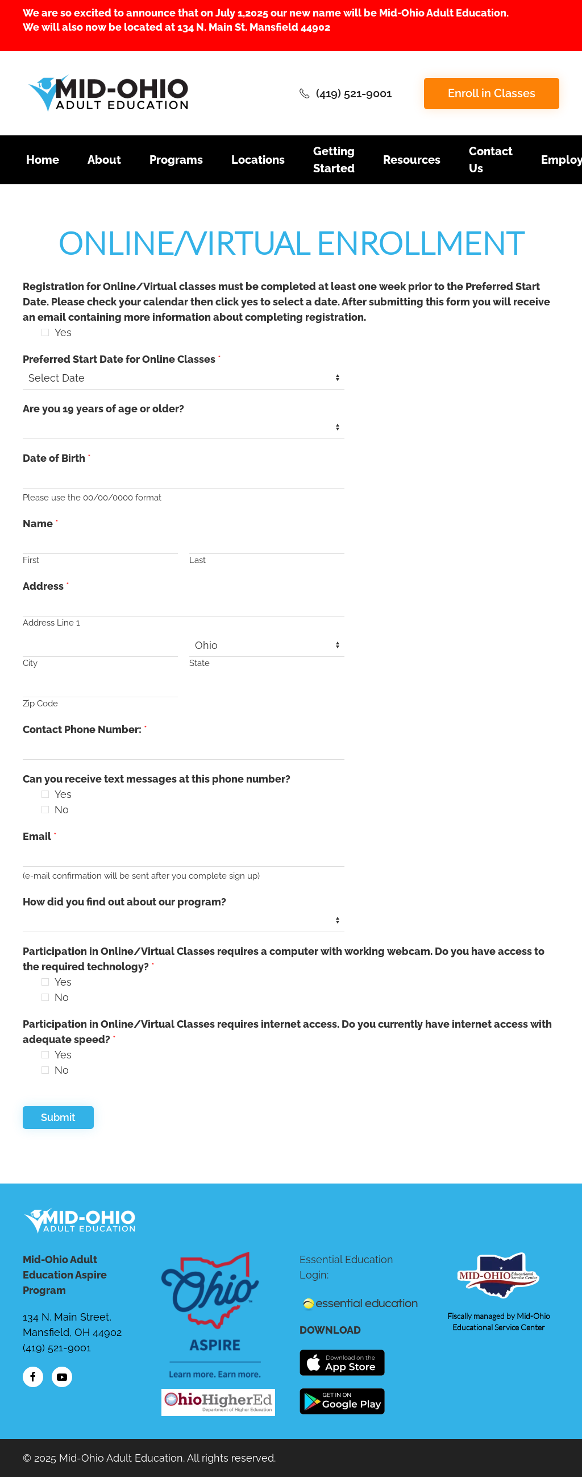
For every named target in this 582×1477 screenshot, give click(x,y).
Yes (63, 332)
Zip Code (40, 703)
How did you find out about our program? (124, 902)
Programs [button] (176, 160)
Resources (411, 160)
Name (41, 523)
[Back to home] (108, 93)
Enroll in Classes (491, 93)
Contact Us (491, 159)
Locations (258, 160)
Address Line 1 (51, 623)
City (30, 663)
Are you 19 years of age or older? (103, 409)
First (31, 560)
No (62, 810)
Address (46, 586)
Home (42, 160)
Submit (58, 1117)
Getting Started (334, 159)
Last (197, 560)
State (199, 663)
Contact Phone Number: (85, 729)
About (104, 160)
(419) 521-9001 (345, 93)
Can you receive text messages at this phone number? (156, 779)
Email (40, 836)
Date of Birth (57, 458)
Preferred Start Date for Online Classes (122, 359)
